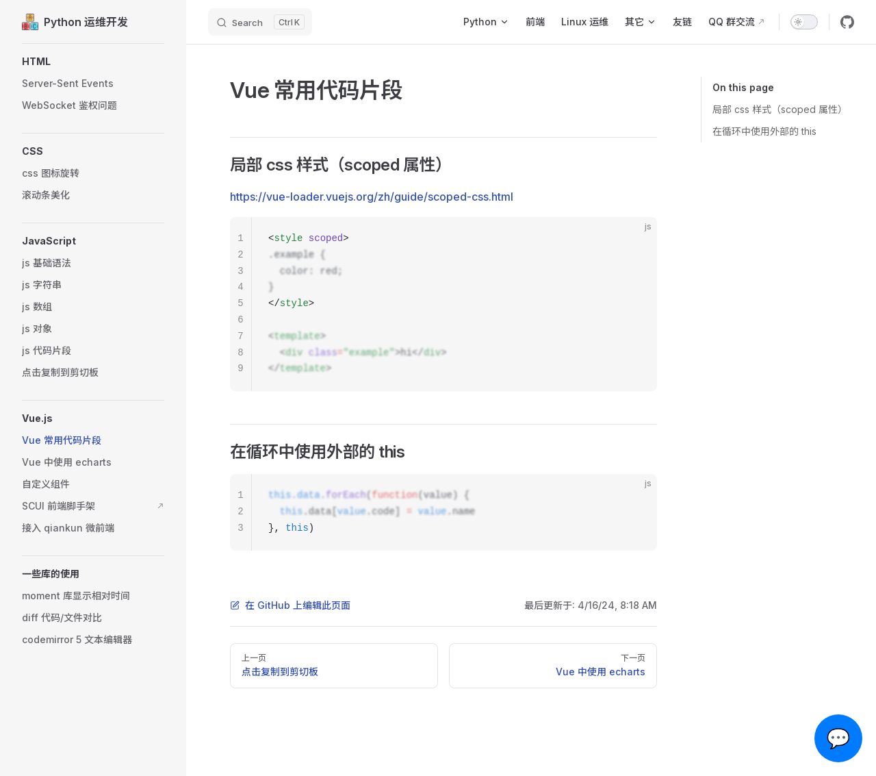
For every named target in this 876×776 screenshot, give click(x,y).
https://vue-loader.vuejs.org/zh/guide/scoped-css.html (371, 196)
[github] (847, 22)
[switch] (804, 21)
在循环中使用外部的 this (764, 131)
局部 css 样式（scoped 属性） (779, 109)
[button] (93, 62)
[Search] (260, 22)
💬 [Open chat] (839, 738)
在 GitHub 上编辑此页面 (290, 605)
